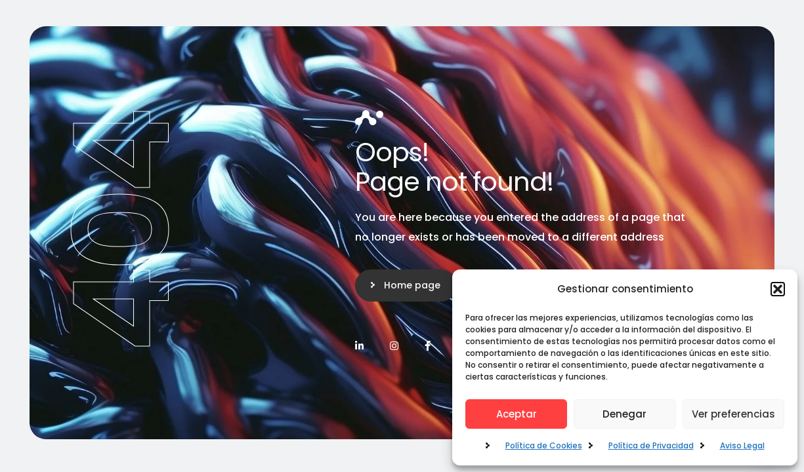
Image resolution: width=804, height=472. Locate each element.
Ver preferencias (733, 414)
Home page (412, 285)
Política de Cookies (543, 445)
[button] (777, 289)
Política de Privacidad (651, 445)
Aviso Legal (742, 445)
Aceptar (516, 414)
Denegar (624, 414)
